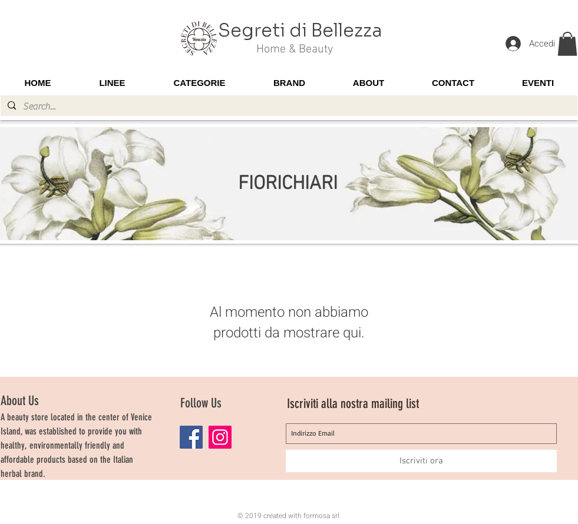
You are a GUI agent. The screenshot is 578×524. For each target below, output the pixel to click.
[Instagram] (220, 437)
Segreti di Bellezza (300, 30)
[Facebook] (191, 437)
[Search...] (288, 106)
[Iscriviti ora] (421, 461)
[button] (567, 44)
